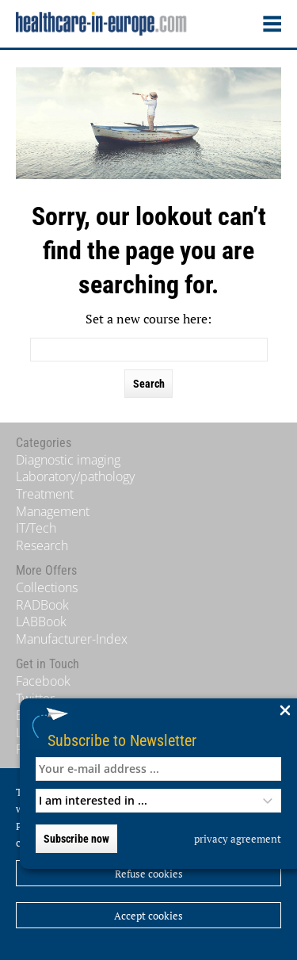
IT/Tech (36, 528)
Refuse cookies (149, 873)
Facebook (43, 681)
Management (52, 511)
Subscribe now (76, 838)
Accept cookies (148, 915)
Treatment (45, 494)
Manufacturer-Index (72, 639)
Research (42, 545)
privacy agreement (237, 839)
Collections (47, 587)
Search (149, 383)
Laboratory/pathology (75, 476)
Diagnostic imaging (68, 460)
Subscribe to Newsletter (122, 740)
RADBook (42, 605)
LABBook (41, 621)
